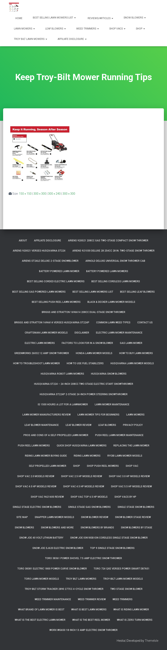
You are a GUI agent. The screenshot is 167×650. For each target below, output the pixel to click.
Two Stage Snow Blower (126, 589)
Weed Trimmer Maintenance (53, 599)
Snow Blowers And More (57, 527)
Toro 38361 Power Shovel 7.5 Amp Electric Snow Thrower (83, 558)
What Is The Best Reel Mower (91, 619)
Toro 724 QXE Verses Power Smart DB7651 (122, 568)
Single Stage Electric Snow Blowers (37, 507)
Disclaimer (82, 332)
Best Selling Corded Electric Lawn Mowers (56, 281)
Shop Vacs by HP (125, 496)
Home (18, 18)
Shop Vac (132, 465)
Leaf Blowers (55, 28)
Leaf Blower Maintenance (42, 425)
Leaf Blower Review (78, 425)
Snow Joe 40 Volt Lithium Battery (41, 537)
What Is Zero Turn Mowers (134, 619)
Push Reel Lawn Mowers (34, 445)
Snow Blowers (135, 17)
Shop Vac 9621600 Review (47, 496)
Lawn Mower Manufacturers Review (46, 414)
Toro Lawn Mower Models (41, 578)
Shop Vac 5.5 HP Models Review (131, 486)
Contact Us (145, 322)
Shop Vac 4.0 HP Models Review (35, 486)
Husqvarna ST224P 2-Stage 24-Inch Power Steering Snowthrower (84, 394)
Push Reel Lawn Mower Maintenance (119, 435)
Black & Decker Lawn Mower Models (111, 302)
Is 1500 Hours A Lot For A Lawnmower (63, 404)
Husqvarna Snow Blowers (108, 373)
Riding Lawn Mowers (87, 455)
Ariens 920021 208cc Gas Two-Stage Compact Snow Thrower (108, 240)
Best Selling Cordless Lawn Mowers (115, 281)
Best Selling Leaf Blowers (137, 291)
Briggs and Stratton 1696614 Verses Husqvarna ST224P (51, 322)
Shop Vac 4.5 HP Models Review (83, 486)
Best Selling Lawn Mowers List (54, 17)
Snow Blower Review (94, 517)
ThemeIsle (151, 640)
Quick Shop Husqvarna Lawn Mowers (82, 445)
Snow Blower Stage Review (133, 517)
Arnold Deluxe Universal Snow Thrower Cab (115, 260)
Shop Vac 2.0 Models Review (35, 476)
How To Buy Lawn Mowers (136, 353)
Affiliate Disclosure (72, 39)
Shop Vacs (117, 28)
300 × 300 (39, 193)
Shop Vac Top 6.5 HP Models (89, 496)
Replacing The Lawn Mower (131, 445)
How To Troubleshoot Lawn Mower (36, 363)
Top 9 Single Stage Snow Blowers (112, 548)
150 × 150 (25, 193)
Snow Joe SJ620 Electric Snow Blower (57, 548)
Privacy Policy (133, 425)
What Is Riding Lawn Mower (131, 609)
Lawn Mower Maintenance (112, 404)
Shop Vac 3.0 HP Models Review (129, 476)
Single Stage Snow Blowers (136, 507)
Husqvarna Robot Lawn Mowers (62, 373)
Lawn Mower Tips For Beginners (98, 414)
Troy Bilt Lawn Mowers (30, 39)
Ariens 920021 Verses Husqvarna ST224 (39, 250)
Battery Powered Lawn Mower (59, 271)
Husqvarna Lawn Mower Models (132, 363)
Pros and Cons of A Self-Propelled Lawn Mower (55, 435)
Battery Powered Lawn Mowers (107, 271)
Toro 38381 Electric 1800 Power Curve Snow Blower (52, 568)
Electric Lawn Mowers (40, 343)
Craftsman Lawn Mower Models (46, 332)
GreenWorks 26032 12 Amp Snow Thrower (41, 353)
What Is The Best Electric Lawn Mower (40, 619)
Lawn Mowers (24, 28)
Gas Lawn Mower (131, 343)
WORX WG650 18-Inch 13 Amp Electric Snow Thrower (83, 630)
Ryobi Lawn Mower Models (124, 455)
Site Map (22, 517)
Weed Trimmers (87, 28)
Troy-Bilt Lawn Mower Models (123, 578)
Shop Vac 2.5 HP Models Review (81, 476)
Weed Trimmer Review (92, 599)
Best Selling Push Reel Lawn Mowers (56, 302)
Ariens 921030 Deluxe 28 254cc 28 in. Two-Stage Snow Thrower (113, 250)
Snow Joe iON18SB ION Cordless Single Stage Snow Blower (109, 537)
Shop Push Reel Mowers (103, 465)
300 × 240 (54, 193)
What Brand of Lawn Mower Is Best (41, 609)
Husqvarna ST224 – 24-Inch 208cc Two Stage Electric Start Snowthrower (83, 383)
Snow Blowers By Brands (97, 527)
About (23, 240)
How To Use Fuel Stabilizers (85, 363)
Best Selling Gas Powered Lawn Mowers (39, 291)
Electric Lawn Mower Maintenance (119, 332)
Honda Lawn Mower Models (94, 353)
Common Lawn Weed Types (113, 322)
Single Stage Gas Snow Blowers (89, 507)
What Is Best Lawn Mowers (89, 609)
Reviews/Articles (100, 18)
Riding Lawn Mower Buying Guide (46, 455)
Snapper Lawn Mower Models (54, 517)
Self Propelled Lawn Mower (47, 465)
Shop (140, 28)
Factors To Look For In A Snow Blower (87, 343)
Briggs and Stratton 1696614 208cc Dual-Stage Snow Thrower (83, 312)
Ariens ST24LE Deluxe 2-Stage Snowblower (50, 260)
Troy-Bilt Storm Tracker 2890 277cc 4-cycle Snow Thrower (64, 589)
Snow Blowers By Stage (136, 527)
